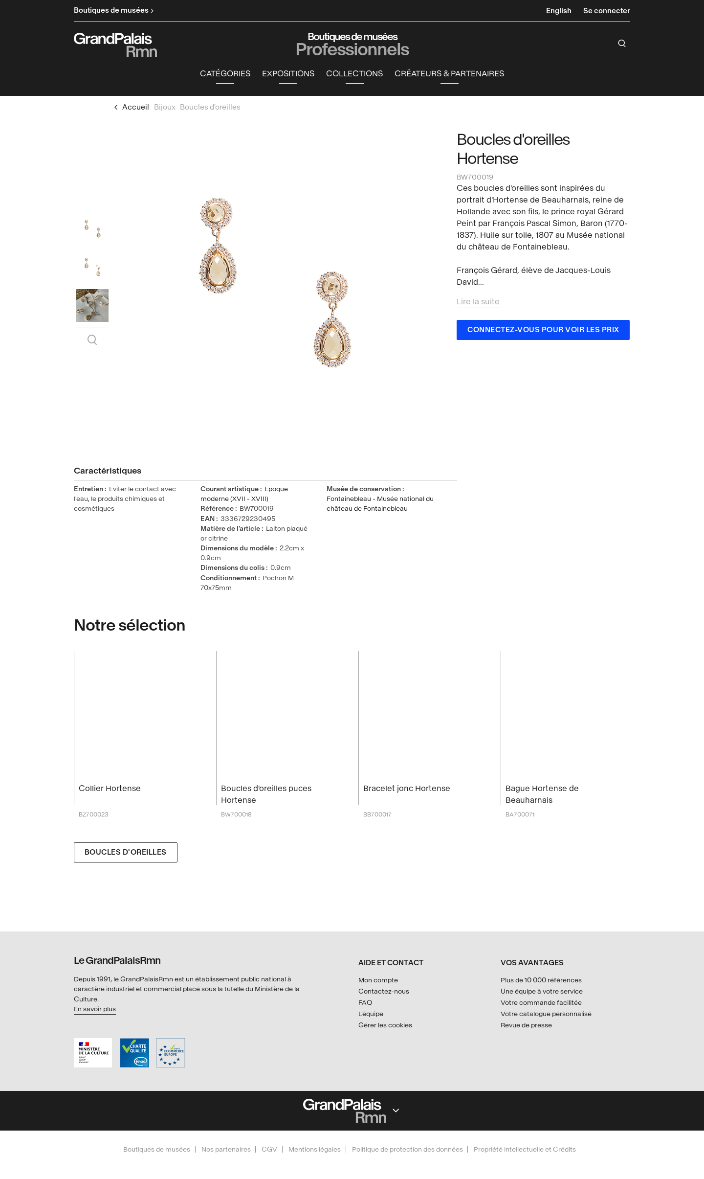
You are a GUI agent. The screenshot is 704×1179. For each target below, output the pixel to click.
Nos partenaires (226, 1149)
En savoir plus (95, 1009)
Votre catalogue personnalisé (546, 1014)
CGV (269, 1149)
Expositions (288, 76)
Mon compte (378, 980)
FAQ (365, 1002)
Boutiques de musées (156, 1149)
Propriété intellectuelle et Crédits (525, 1149)
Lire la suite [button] (478, 304)
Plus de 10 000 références (541, 980)
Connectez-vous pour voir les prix (543, 332)
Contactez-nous (383, 991)
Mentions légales (314, 1149)
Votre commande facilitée (541, 1002)
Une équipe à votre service (542, 991)
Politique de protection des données (407, 1149)
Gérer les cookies (385, 1025)
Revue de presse (526, 1025)
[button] (225, 77)
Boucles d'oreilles (126, 855)
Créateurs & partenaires (449, 76)
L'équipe (370, 1014)
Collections (354, 76)
